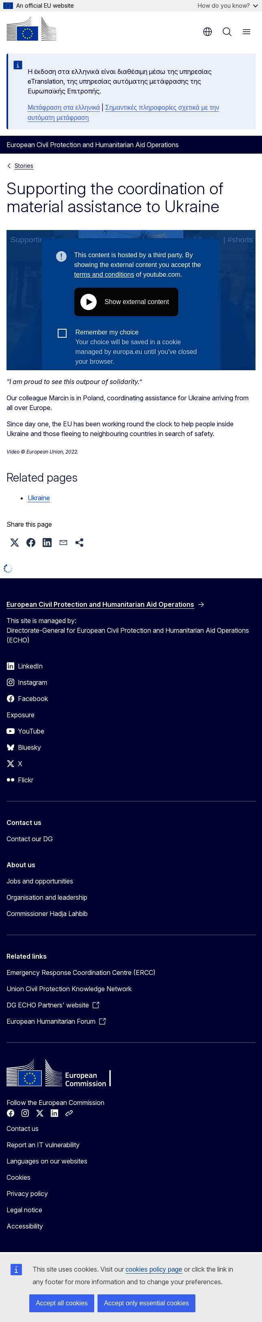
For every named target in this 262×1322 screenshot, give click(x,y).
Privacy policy (27, 1194)
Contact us (22, 1128)
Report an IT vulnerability (43, 1145)
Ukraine (39, 498)
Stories (24, 165)
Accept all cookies (62, 1303)
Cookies (18, 1177)
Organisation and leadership (46, 897)
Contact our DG (29, 839)
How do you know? (228, 5)
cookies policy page (154, 1269)
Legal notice (24, 1210)
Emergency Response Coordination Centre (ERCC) (81, 972)
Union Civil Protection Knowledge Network (69, 989)
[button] (14, 542)
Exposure (20, 715)
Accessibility (24, 1226)
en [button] (207, 32)
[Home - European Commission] (31, 28)
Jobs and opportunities (39, 881)
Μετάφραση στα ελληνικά (64, 107)
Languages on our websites (46, 1161)
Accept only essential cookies (146, 1303)
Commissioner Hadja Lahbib (47, 914)
